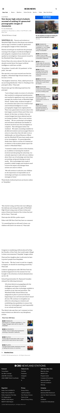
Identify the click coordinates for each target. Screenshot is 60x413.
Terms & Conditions (46, 382)
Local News (5, 16)
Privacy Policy (25, 390)
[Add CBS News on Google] (9, 35)
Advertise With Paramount (48, 392)
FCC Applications (6, 397)
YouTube (23, 371)
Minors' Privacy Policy (27, 399)
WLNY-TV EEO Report (7, 401)
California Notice (25, 392)
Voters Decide (27, 12)
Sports (35, 12)
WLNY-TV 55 (44, 373)
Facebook (24, 373)
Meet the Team (45, 371)
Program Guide (45, 375)
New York (5, 12)
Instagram (23, 375)
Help (42, 397)
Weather (19, 12)
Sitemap (43, 384)
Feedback (43, 399)
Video (40, 12)
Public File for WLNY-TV (8, 392)
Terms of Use (24, 397)
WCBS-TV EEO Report (7, 399)
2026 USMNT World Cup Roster (10, 378)
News (13, 12)
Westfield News (8, 352)
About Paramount (45, 390)
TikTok (23, 378)
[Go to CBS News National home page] (30, 9)
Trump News (5, 371)
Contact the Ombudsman (47, 401)
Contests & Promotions (47, 378)
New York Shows (48, 12)
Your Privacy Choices (26, 395)
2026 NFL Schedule (7, 375)
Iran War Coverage (6, 373)
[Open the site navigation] (11, 9)
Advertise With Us (45, 380)
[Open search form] (56, 9)
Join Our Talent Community (48, 395)
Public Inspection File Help (9, 395)
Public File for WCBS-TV (8, 390)
